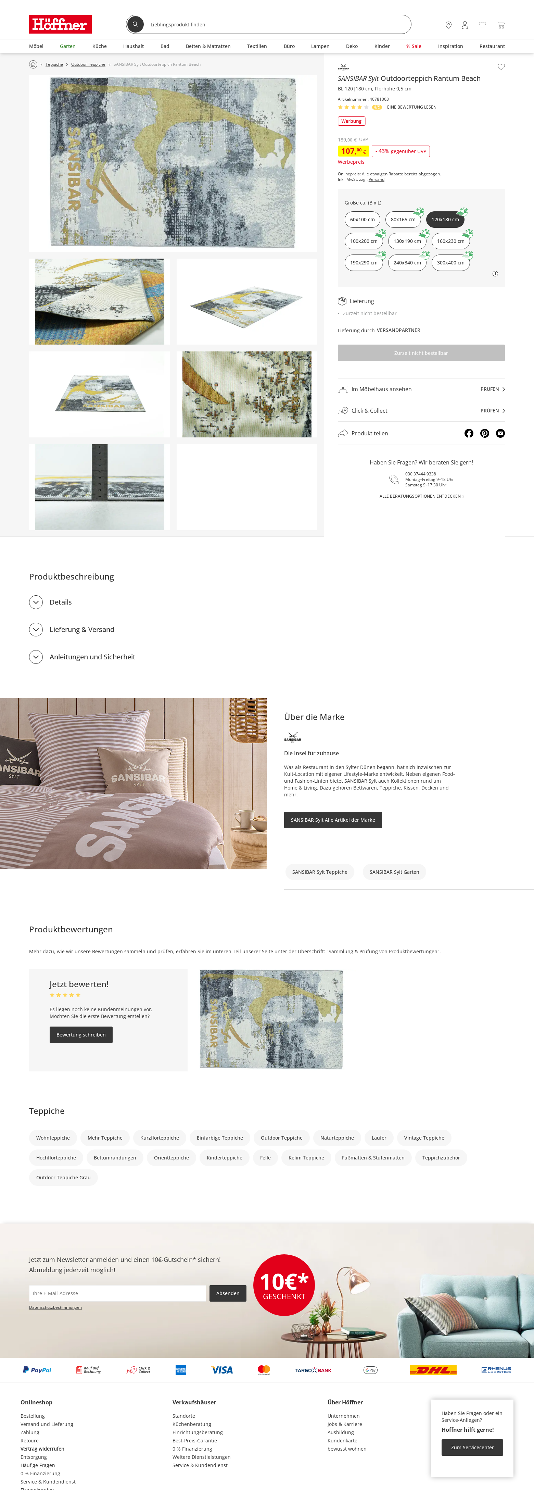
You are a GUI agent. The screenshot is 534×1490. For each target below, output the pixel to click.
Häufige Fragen (38, 1465)
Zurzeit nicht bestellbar (421, 353)
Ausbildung (341, 1432)
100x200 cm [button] (366, 238)
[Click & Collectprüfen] (421, 411)
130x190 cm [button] (410, 238)
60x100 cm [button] (362, 219)
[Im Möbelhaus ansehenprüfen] (421, 389)
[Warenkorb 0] (501, 25)
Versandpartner (398, 330)
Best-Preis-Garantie (195, 1440)
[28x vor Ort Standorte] (449, 25)
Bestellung (33, 1416)
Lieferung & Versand (82, 629)
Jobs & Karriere (345, 1424)
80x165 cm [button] (406, 217)
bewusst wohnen (347, 1448)
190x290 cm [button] (366, 260)
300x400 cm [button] (453, 260)
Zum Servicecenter (472, 1447)
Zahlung (30, 1432)
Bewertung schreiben (81, 1034)
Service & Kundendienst (48, 1481)
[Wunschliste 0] (482, 24)
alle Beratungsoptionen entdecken (420, 496)
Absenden (228, 1293)
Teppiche (47, 1110)
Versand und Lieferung (47, 1424)
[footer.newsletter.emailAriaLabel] (117, 1293)
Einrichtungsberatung (198, 1432)
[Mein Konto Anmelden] (465, 25)
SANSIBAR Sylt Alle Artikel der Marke (333, 820)
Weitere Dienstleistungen (202, 1457)
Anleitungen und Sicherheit (93, 656)
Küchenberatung (192, 1424)
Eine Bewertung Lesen (411, 107)
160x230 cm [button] (453, 238)
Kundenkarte (342, 1440)
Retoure (30, 1440)
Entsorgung (34, 1457)
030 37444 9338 (420, 474)
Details (61, 602)
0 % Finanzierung (40, 1473)
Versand (376, 179)
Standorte (184, 1416)
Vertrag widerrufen (42, 1448)
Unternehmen (344, 1416)
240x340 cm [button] (410, 260)
